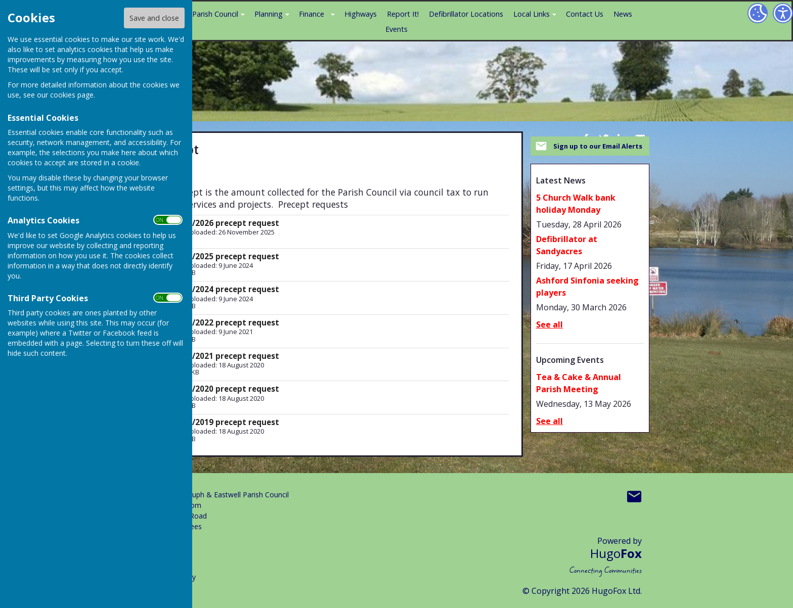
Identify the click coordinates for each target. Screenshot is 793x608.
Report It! (403, 14)
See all (549, 324)
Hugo (616, 553)
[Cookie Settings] (757, 13)
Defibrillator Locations (466, 14)
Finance (311, 14)
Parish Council (215, 14)
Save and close (154, 18)
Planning (268, 14)
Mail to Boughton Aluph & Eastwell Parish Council (634, 496)
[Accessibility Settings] (783, 13)
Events (396, 29)
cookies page (72, 95)
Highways (360, 14)
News (622, 14)
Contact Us (584, 14)
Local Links (531, 14)
